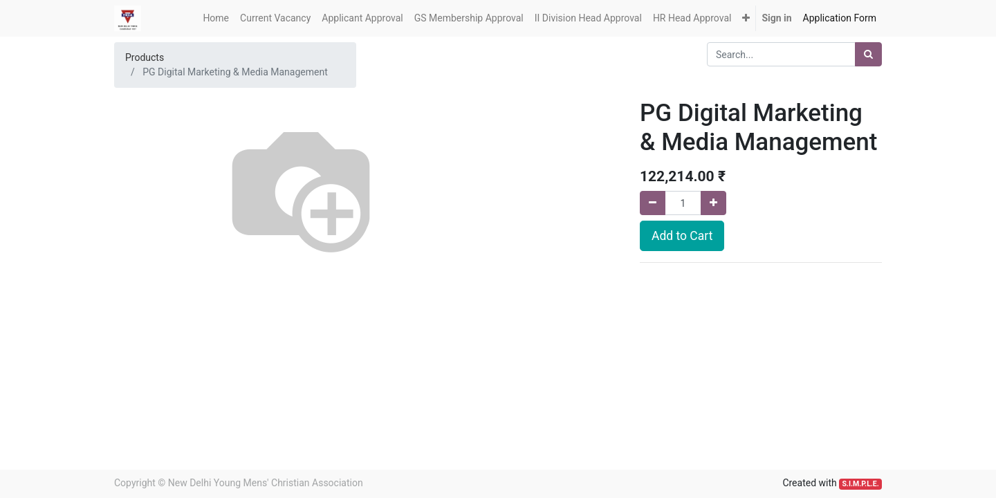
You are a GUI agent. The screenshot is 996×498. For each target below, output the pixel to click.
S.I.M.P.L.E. (860, 483)
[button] (746, 18)
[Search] (868, 54)
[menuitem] (215, 18)
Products (144, 57)
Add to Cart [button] (682, 236)
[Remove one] (652, 203)
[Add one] (713, 203)
